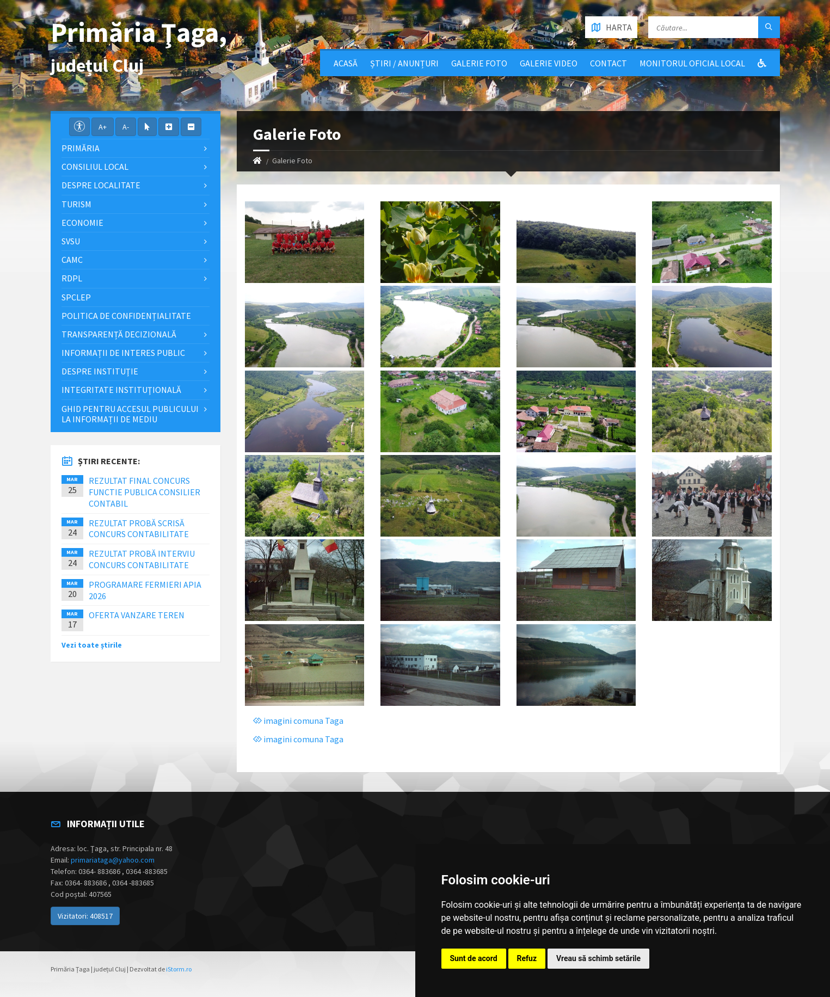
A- (125, 127)
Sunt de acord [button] (473, 958)
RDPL (72, 278)
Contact (608, 63)
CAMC (72, 259)
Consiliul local (95, 166)
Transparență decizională (119, 334)
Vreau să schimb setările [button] (598, 958)
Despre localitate (101, 185)
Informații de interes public (123, 352)
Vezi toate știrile (92, 645)
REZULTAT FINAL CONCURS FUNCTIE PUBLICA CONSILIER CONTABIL (144, 492)
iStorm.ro (179, 969)
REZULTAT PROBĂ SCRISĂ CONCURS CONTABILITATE (139, 529)
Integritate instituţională (121, 389)
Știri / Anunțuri (404, 63)
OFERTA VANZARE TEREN (137, 615)
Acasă (346, 63)
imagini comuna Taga (298, 720)
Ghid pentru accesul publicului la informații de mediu (130, 413)
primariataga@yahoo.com (113, 860)
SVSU (71, 241)
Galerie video (548, 63)
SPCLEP (76, 297)
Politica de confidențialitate (126, 315)
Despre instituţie (100, 371)
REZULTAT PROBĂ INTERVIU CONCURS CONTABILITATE (142, 559)
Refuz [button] (527, 958)
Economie (82, 222)
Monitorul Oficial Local (692, 63)
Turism (76, 204)
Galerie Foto (479, 63)
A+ (103, 127)
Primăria (81, 148)
